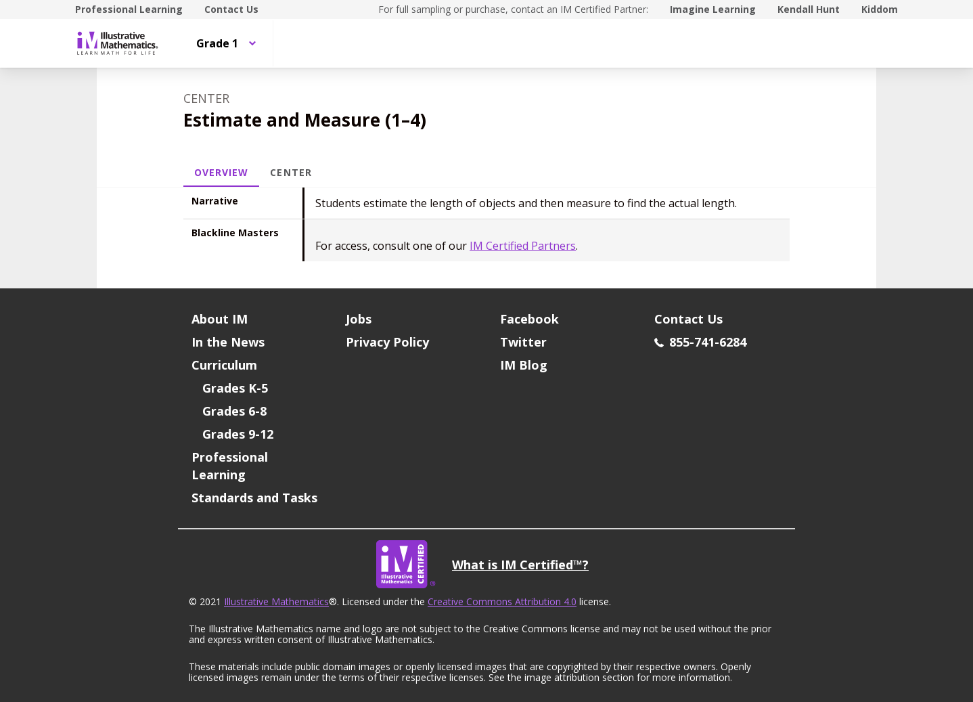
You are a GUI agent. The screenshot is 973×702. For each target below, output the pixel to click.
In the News (228, 342)
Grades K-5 (235, 388)
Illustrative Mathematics (276, 601)
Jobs (358, 319)
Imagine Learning (713, 9)
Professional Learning (129, 9)
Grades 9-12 (237, 434)
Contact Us (231, 9)
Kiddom (879, 9)
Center (290, 172)
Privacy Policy (387, 342)
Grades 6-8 (234, 411)
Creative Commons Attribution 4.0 (502, 601)
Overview (221, 172)
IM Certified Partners (523, 245)
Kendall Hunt (808, 9)
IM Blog (523, 365)
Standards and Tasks (254, 497)
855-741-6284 (700, 342)
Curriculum (224, 365)
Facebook (529, 319)
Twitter (523, 342)
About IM (219, 319)
